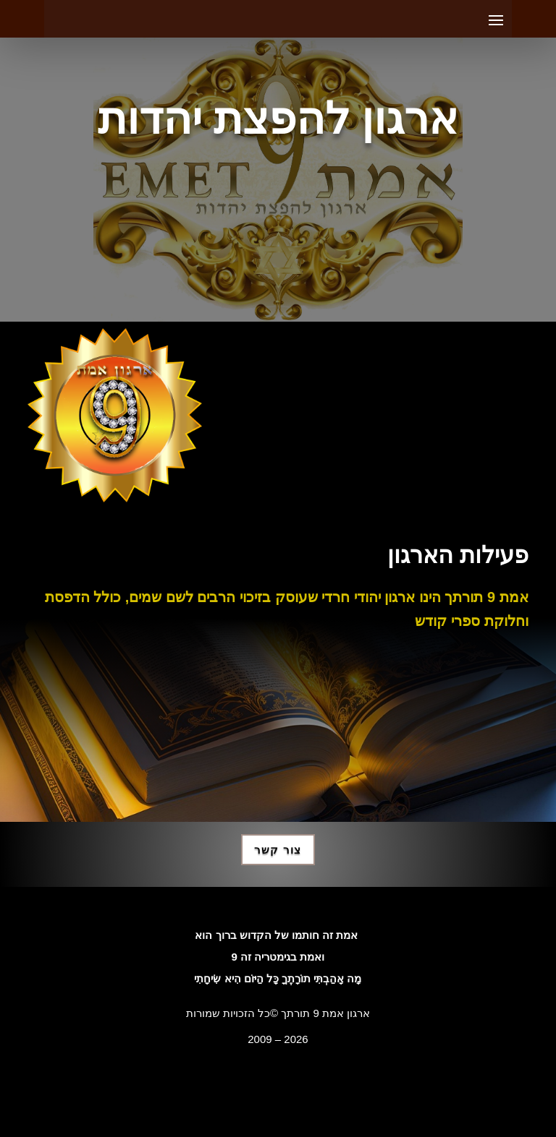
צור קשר (278, 850)
